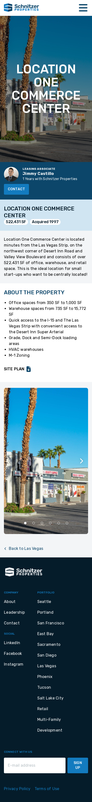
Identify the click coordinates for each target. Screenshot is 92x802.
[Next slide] (81, 461)
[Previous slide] (11, 461)
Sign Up (78, 765)
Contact (16, 189)
